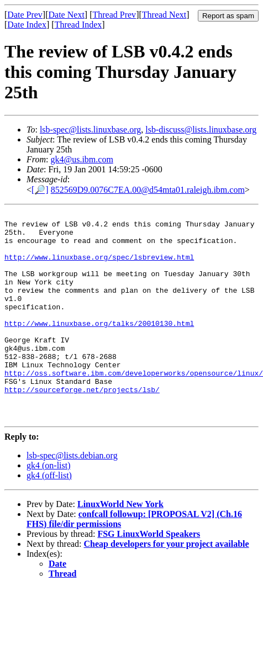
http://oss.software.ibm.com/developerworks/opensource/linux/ (133, 406)
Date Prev (25, 14)
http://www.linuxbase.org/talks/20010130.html (99, 346)
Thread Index (78, 24)
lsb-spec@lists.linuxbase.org (90, 129)
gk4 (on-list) (49, 506)
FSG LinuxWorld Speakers (148, 575)
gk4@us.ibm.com (81, 159)
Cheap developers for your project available (166, 585)
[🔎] (40, 189)
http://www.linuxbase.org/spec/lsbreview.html (99, 267)
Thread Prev (114, 14)
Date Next (67, 14)
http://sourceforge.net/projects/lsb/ (82, 426)
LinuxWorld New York (120, 545)
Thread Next (164, 14)
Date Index (26, 24)
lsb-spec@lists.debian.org (72, 497)
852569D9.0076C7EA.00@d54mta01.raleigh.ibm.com (148, 189)
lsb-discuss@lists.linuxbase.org (200, 129)
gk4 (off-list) (49, 516)
